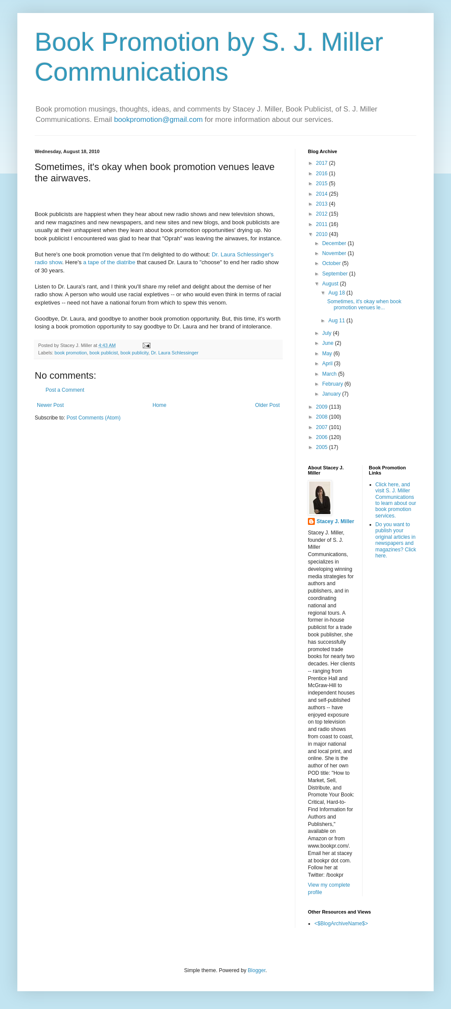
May (327, 354)
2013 (322, 204)
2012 (322, 214)
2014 (322, 194)
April (328, 363)
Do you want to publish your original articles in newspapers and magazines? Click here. (396, 540)
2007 (322, 427)
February (333, 384)
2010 (322, 234)
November (335, 253)
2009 (322, 407)
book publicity (135, 352)
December (335, 243)
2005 (322, 447)
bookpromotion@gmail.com (158, 119)
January (332, 394)
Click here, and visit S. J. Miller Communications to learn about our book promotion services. (396, 500)
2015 (322, 183)
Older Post (267, 405)
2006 (322, 437)
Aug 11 (337, 321)
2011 (322, 224)
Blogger (256, 970)
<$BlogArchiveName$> (341, 924)
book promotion (71, 352)
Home (160, 405)
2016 (322, 173)
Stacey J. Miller (335, 521)
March (330, 374)
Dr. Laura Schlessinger (174, 352)
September (335, 274)
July (327, 333)
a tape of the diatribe (109, 262)
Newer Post (50, 405)
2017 (322, 163)
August (331, 284)
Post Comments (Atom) (93, 418)
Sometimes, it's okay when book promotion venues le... (364, 304)
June (328, 343)
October (332, 263)
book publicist (103, 352)
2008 (322, 417)
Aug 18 (337, 293)
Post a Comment (65, 390)
